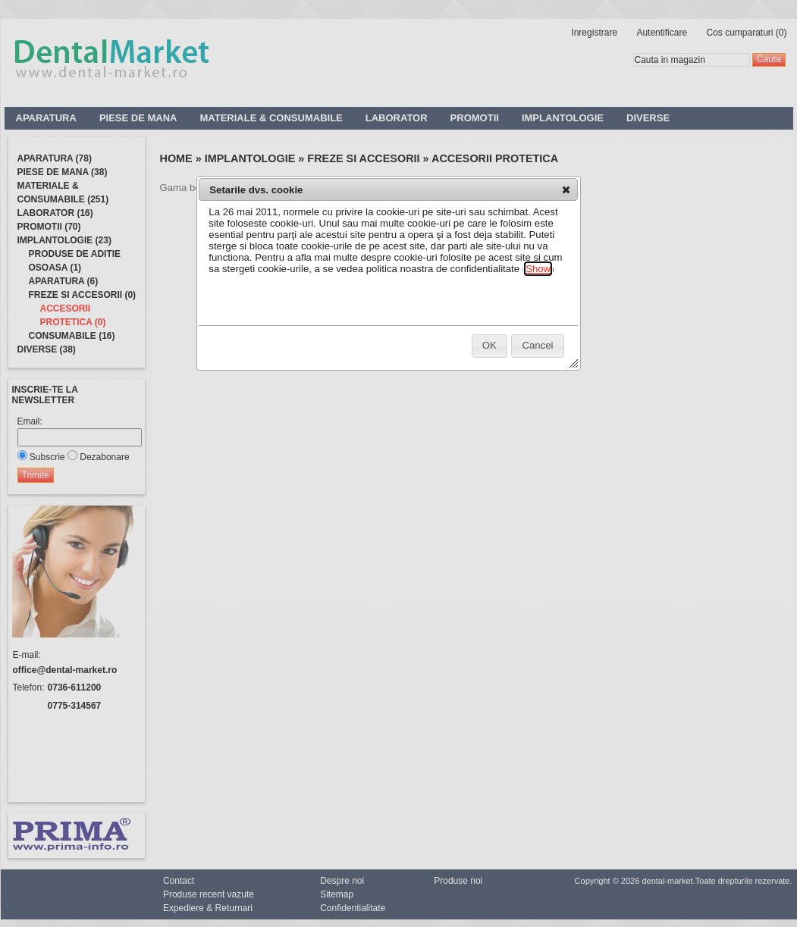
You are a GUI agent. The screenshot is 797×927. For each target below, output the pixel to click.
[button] (566, 189)
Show (538, 268)
